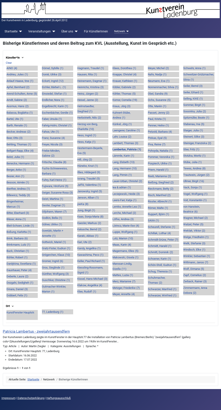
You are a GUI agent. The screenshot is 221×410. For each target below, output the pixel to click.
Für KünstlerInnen (96, 31)
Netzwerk (119, 31)
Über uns (67, 31)
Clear (9, 62)
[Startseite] (19, 31)
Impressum (9, 398)
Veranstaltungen (39, 31)
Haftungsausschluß (58, 398)
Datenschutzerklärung (30, 398)
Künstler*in (15, 57)
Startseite (11, 31)
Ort (10, 306)
